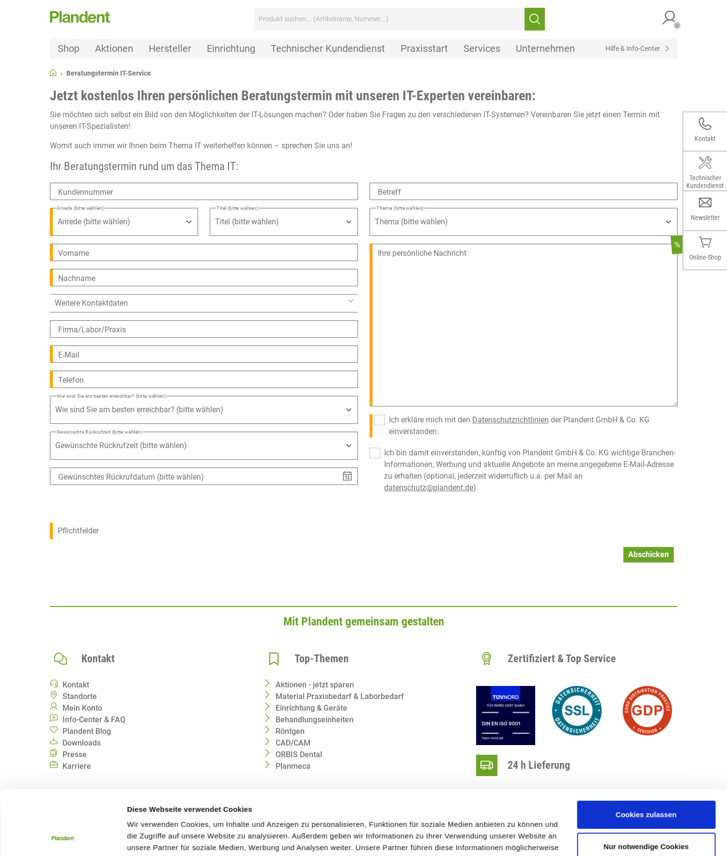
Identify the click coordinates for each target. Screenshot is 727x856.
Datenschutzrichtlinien (510, 419)
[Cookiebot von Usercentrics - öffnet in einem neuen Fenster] (62, 837)
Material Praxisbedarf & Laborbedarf (340, 696)
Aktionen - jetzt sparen (315, 684)
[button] (670, 19)
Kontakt (75, 684)
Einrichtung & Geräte (311, 708)
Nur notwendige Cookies (646, 785)
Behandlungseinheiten (315, 719)
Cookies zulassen (646, 754)
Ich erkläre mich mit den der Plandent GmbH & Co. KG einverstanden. (519, 425)
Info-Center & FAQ (93, 719)
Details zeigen (151, 837)
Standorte (79, 696)
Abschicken (648, 554)
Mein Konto (82, 708)
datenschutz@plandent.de (428, 487)
